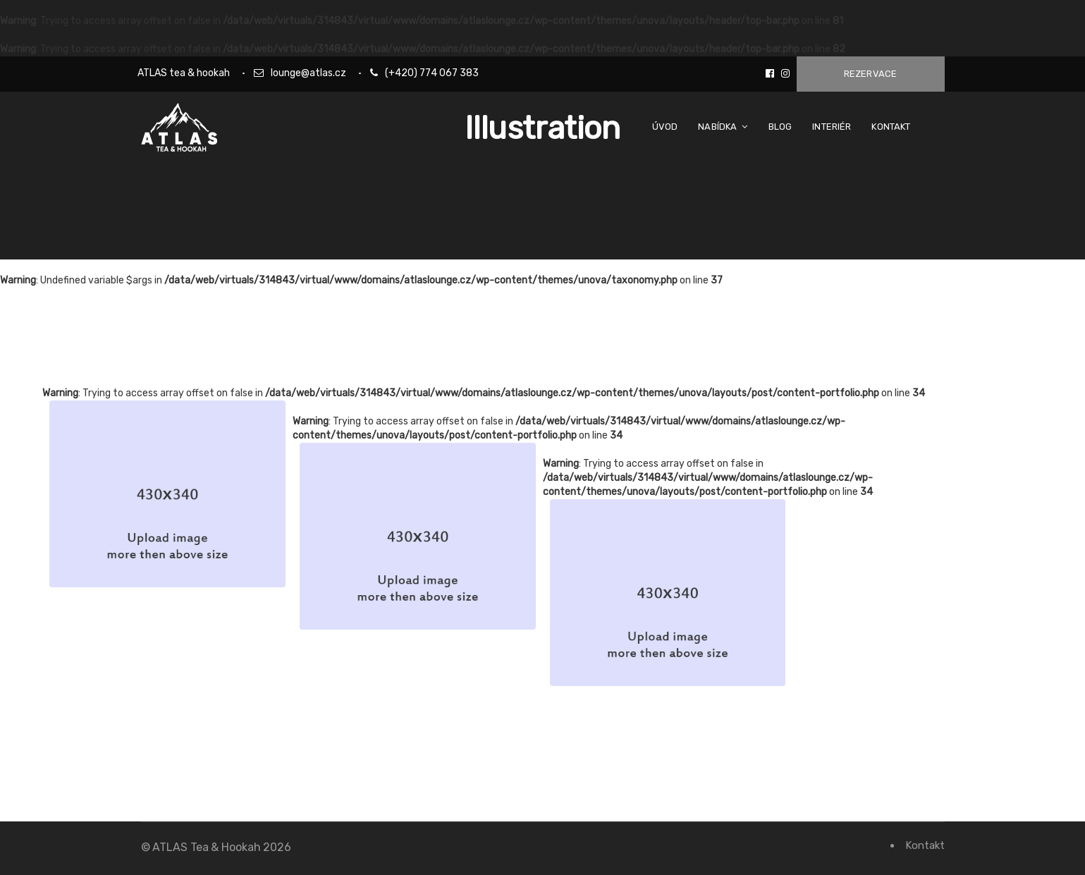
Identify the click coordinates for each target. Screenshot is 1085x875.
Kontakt (924, 845)
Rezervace (870, 73)
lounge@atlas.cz (308, 73)
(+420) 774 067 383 (432, 73)
